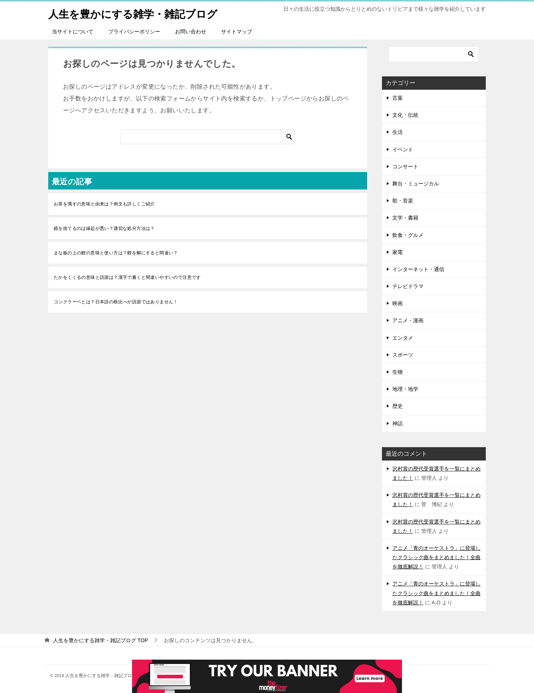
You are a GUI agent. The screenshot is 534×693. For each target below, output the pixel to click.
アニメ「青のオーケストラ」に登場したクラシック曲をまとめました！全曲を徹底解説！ (436, 557)
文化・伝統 (405, 115)
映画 (397, 303)
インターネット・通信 (418, 269)
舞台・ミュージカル (415, 184)
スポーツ (402, 355)
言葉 (397, 98)
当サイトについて (72, 31)
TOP (100, 640)
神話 (397, 423)
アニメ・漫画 (407, 320)
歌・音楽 (402, 201)
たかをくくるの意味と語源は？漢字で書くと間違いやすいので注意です (127, 277)
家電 (397, 252)
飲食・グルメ (407, 235)
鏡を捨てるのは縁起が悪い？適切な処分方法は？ (104, 228)
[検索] (208, 136)
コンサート (405, 166)
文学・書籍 (405, 218)
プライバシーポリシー (134, 31)
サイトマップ (236, 31)
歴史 (397, 406)
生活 (397, 132)
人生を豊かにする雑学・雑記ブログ (138, 12)
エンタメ (402, 338)
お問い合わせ (190, 31)
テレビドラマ (407, 286)
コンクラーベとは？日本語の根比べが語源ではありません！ (116, 301)
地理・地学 (405, 389)
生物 (397, 372)
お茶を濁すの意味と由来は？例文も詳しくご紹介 (104, 204)
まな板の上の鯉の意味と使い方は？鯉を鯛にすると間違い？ (116, 252)
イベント (402, 149)
